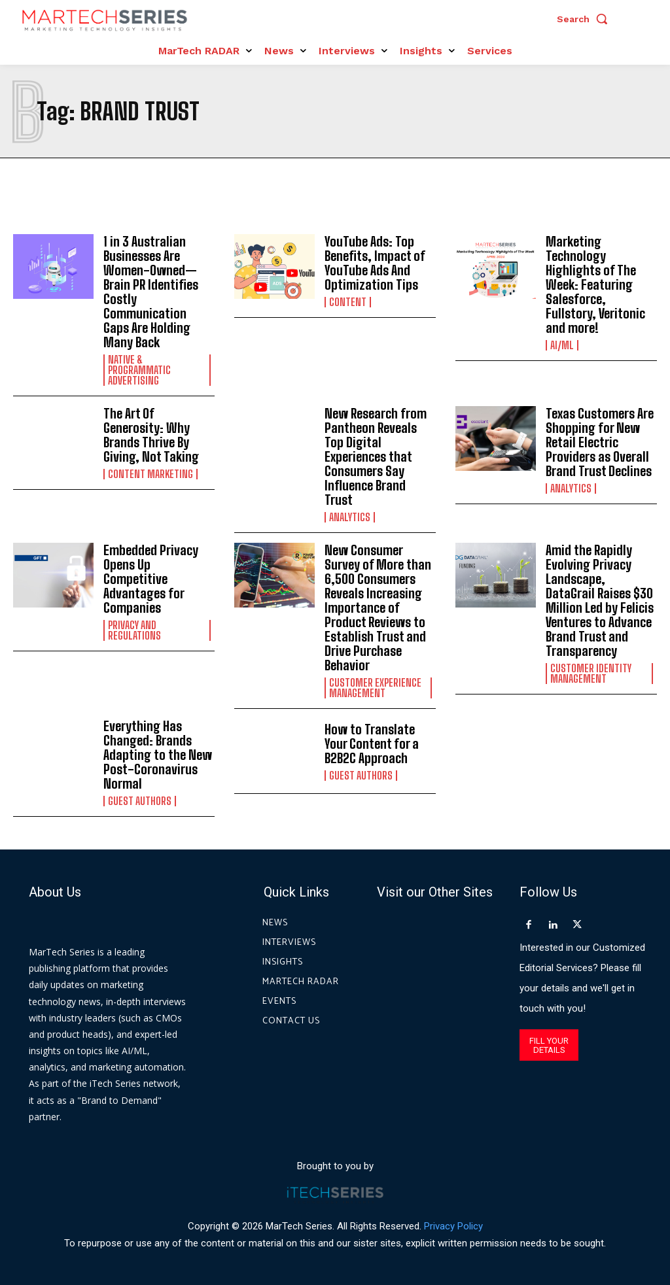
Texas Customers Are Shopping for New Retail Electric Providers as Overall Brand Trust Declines (600, 442)
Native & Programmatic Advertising (139, 370)
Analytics (349, 517)
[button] (585, 19)
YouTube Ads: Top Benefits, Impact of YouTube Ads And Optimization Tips (375, 262)
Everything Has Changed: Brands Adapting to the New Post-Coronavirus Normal (157, 754)
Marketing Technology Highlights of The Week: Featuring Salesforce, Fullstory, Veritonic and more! (595, 284)
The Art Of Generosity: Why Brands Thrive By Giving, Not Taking (151, 434)
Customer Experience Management (375, 687)
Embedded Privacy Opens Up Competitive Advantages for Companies (150, 578)
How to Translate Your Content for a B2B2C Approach (372, 743)
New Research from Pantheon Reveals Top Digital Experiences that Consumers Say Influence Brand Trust (376, 456)
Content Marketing (150, 474)
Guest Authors (139, 801)
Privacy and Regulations (134, 630)
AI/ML (562, 345)
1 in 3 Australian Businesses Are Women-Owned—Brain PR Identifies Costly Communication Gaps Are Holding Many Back (150, 291)
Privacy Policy (453, 1225)
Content (347, 302)
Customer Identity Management (590, 673)
